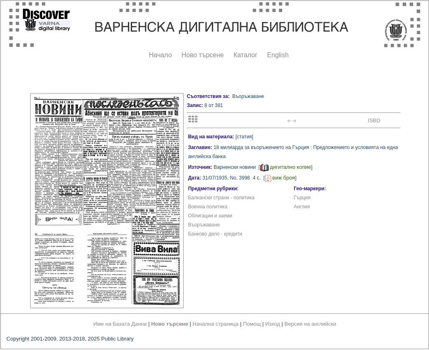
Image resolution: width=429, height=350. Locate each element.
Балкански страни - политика (221, 198)
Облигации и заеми (210, 216)
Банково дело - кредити (215, 234)
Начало (160, 54)
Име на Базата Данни (120, 324)
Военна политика (207, 207)
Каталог (245, 54)
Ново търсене (202, 54)
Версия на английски (310, 324)
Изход (272, 324)
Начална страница (215, 324)
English (277, 54)
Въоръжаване (204, 225)
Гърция (302, 198)
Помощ (252, 324)
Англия (302, 207)
